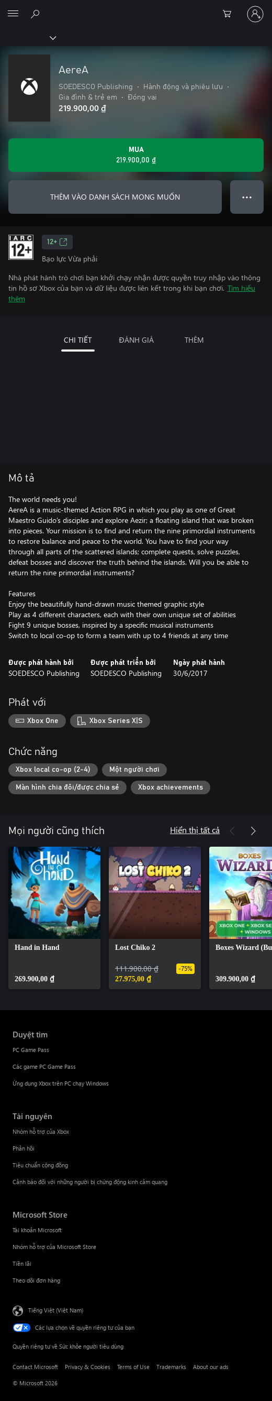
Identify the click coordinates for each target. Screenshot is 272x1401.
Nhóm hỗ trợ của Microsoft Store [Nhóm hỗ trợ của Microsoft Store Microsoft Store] (54, 1246)
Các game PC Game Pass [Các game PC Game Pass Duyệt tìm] (44, 1066)
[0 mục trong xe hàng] (230, 14)
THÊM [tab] (194, 340)
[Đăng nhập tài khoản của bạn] (255, 14)
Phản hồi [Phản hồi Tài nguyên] (24, 1148)
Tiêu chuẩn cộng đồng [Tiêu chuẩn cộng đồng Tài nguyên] (40, 1165)
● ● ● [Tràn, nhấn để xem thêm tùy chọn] (247, 197)
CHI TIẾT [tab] (78, 340)
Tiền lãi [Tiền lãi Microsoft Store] (22, 1263)
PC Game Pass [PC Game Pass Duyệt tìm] (31, 1049)
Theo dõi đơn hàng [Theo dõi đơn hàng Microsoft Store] (36, 1280)
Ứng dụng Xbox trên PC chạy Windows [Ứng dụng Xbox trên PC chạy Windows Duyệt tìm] (61, 1083)
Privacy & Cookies (87, 1366)
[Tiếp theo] (253, 831)
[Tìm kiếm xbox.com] (37, 13)
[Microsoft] (135, 8)
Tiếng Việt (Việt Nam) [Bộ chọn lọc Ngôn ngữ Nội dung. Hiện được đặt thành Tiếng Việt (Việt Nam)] (55, 1310)
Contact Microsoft (35, 1366)
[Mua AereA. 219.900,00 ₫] (136, 155)
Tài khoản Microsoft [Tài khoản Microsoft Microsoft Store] (37, 1230)
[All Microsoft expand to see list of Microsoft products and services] (13, 14)
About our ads (211, 1366)
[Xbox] (27, 37)
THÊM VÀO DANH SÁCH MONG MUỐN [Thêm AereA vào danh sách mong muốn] (115, 197)
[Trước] (232, 831)
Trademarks (171, 1366)
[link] (54, 918)
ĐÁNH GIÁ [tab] (136, 340)
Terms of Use (133, 1366)
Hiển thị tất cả (195, 829)
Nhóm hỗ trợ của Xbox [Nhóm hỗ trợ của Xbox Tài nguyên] (41, 1131)
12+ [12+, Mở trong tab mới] (57, 242)
